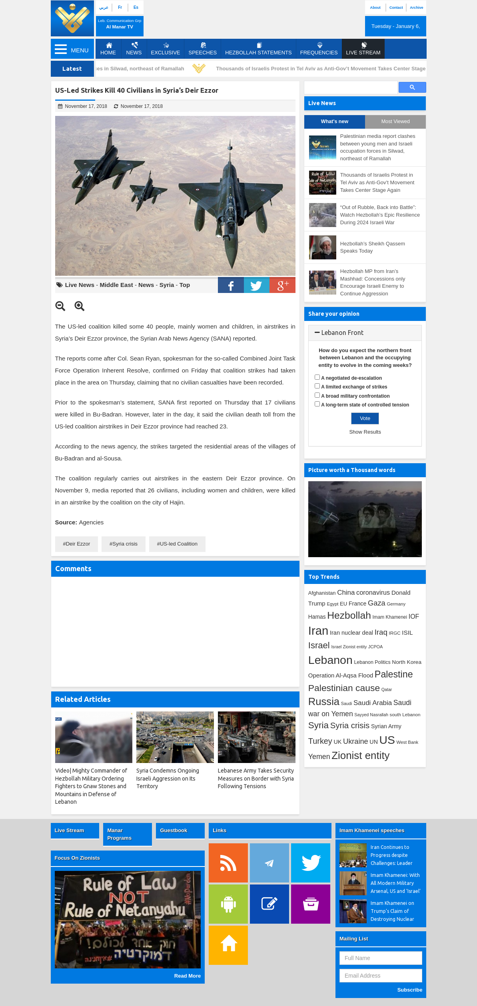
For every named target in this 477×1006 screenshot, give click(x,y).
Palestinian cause (344, 688)
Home (108, 49)
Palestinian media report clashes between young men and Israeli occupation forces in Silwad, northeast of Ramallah (377, 147)
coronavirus (373, 592)
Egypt (332, 604)
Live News (79, 284)
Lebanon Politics (372, 662)
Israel (319, 645)
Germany (396, 604)
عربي (103, 7)
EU (343, 604)
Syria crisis (125, 544)
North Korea (406, 662)
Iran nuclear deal (351, 632)
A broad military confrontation (355, 396)
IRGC (395, 632)
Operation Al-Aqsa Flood (340, 675)
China (346, 592)
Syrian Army (386, 726)
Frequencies (319, 49)
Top (185, 284)
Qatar (386, 689)
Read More (187, 976)
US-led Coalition (179, 544)
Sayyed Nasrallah (371, 714)
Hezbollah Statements (258, 49)
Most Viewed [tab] (395, 121)
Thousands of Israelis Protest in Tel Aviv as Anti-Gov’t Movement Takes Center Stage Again (330, 69)
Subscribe (410, 990)
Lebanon (330, 659)
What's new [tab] (334, 121)
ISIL (407, 632)
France (357, 603)
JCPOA (375, 646)
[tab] (365, 333)
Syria (167, 284)
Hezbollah (349, 615)
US (387, 739)
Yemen (319, 757)
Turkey (320, 741)
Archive (416, 8)
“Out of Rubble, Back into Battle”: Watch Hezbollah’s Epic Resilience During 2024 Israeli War (380, 214)
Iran (318, 630)
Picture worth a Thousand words (351, 470)
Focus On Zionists (77, 858)
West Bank (408, 742)
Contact (396, 8)
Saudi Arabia (372, 703)
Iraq (381, 632)
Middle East (116, 284)
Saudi (346, 703)
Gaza (376, 603)
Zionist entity (360, 755)
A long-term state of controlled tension (365, 405)
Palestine (394, 674)
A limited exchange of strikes (354, 387)
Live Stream (69, 830)
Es (136, 7)
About (375, 8)
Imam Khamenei (390, 617)
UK (337, 742)
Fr (120, 7)
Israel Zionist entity (349, 646)
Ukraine (355, 741)
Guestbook (173, 830)
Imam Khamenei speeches (372, 830)
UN (373, 742)
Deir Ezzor (78, 544)
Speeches (202, 49)
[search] (350, 87)
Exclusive (165, 49)
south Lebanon (405, 714)
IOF (414, 616)
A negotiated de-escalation (351, 378)
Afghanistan (322, 593)
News (134, 49)
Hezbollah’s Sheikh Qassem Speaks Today (372, 247)
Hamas (317, 617)
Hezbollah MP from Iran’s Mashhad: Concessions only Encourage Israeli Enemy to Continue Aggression (372, 282)
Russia (323, 701)
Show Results (365, 432)
